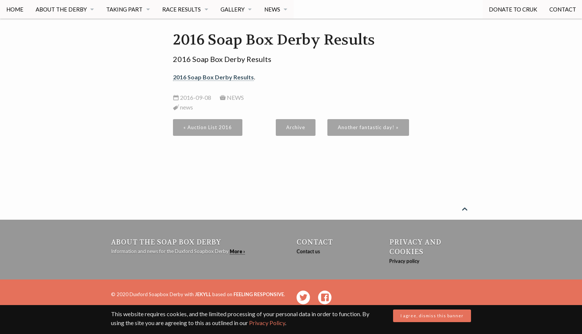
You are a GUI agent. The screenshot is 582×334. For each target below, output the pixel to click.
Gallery (233, 9)
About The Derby (61, 9)
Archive (295, 127)
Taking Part (125, 9)
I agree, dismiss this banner (432, 315)
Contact (562, 9)
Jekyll (203, 294)
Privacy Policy (267, 322)
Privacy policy (404, 261)
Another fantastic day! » (368, 127)
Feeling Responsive (258, 294)
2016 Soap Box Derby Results (213, 77)
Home (14, 9)
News (273, 9)
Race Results (182, 9)
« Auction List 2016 (207, 127)
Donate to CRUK (512, 9)
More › (237, 251)
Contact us (308, 251)
